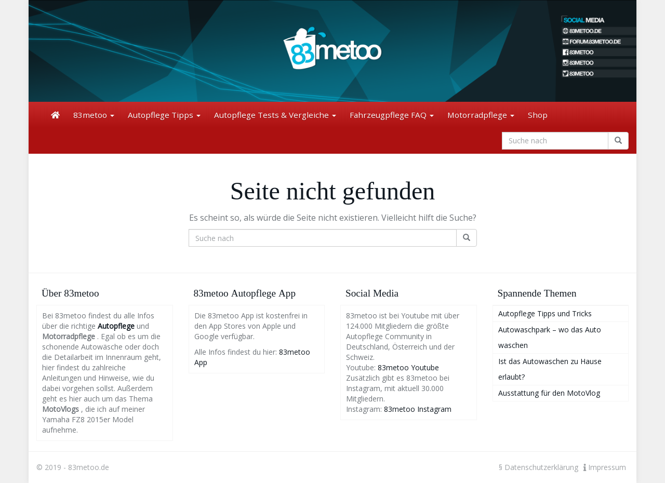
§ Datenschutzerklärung (538, 467)
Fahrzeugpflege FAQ (392, 115)
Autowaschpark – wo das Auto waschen (549, 337)
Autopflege (116, 326)
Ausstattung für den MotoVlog (549, 393)
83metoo (93, 115)
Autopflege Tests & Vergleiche (275, 115)
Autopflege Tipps (164, 115)
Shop (538, 115)
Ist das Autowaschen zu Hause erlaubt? (550, 369)
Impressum (604, 467)
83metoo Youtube (408, 367)
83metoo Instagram (417, 409)
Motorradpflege (480, 115)
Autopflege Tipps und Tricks (545, 313)
